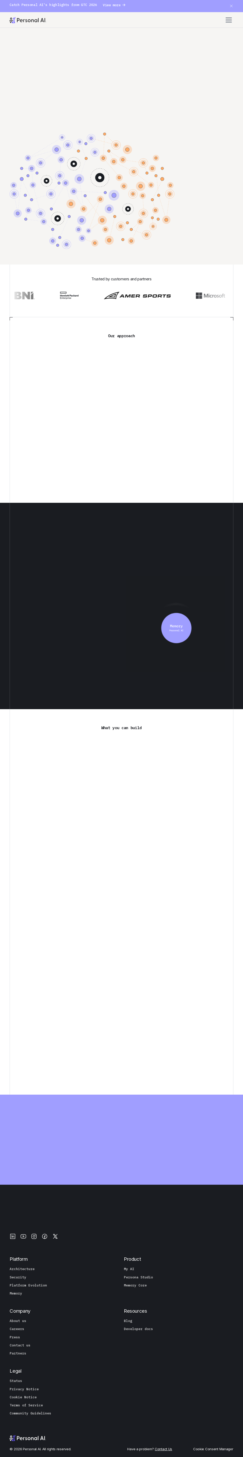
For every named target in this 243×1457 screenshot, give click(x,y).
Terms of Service (26, 1405)
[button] (229, 20)
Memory (16, 1293)
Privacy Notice (24, 1389)
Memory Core (135, 1285)
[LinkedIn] (13, 1236)
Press (15, 1337)
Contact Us (163, 1449)
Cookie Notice (23, 1397)
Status (16, 1381)
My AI (129, 1269)
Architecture (22, 1269)
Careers (17, 1329)
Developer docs (138, 1329)
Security (18, 1277)
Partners (18, 1353)
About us (18, 1321)
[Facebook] (45, 1236)
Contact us (20, 1345)
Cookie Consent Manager (213, 1449)
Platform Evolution (28, 1285)
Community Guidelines (30, 1413)
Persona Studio (138, 1277)
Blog (128, 1321)
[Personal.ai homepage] (28, 20)
